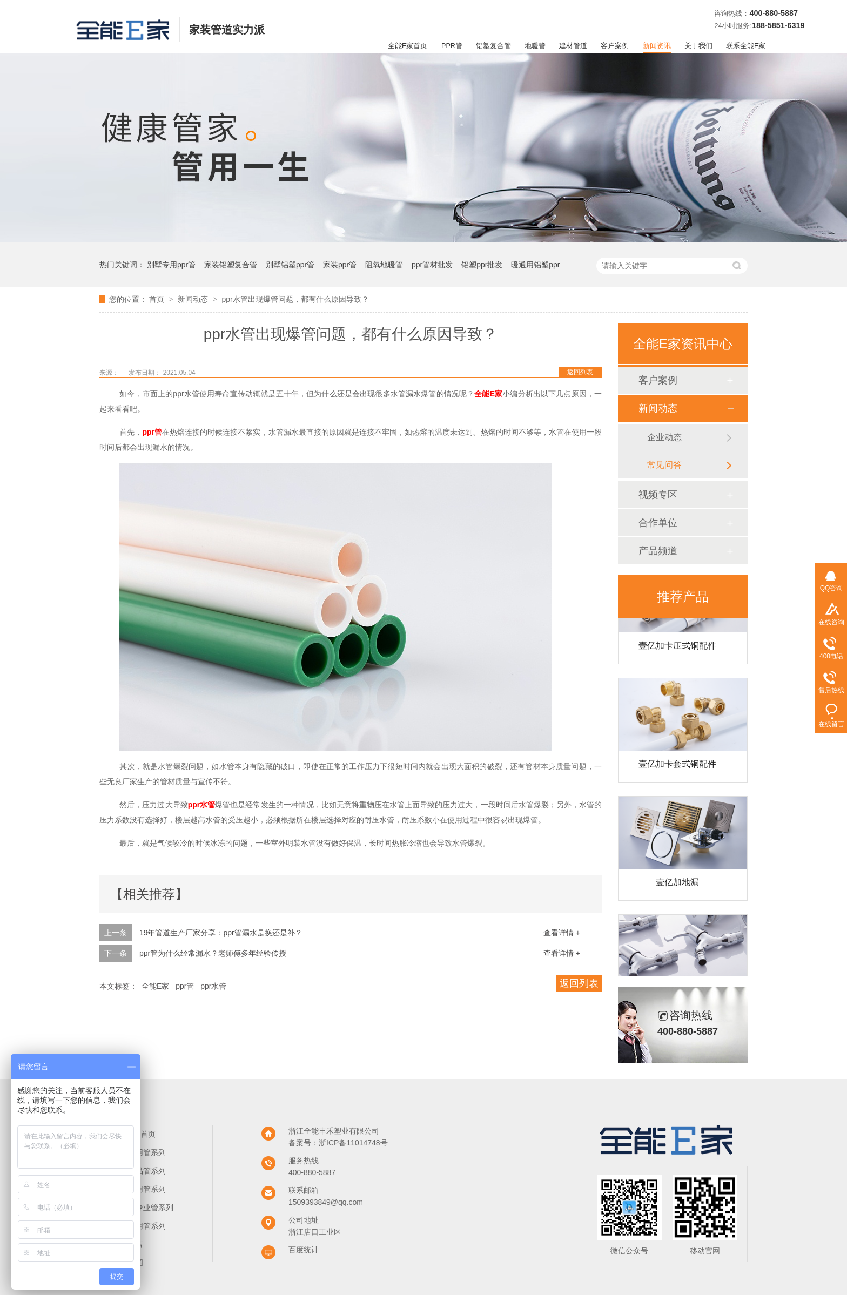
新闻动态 (194, 299)
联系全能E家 (745, 46)
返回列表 (580, 372)
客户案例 (615, 46)
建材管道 (573, 46)
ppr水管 (213, 986)
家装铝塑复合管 (230, 264)
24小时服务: (733, 26)
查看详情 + (561, 932)
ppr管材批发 (432, 264)
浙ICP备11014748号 (353, 1142)
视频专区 (657, 494)
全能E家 (155, 986)
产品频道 (657, 550)
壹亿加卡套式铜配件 (677, 766)
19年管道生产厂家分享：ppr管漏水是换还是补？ (220, 932)
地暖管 (535, 46)
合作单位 (657, 522)
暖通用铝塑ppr (535, 264)
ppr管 (185, 986)
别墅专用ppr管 (171, 264)
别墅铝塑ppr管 (290, 264)
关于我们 (698, 46)
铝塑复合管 (493, 46)
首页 (157, 299)
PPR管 (451, 46)
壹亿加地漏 (677, 884)
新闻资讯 (657, 46)
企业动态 (664, 437)
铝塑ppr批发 (481, 264)
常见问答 (664, 464)
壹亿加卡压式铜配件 (677, 647)
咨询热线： (731, 13)
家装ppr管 (340, 264)
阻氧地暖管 (384, 264)
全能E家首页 (407, 46)
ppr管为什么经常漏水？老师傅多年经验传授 (212, 953)
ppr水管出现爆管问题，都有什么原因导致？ (294, 299)
